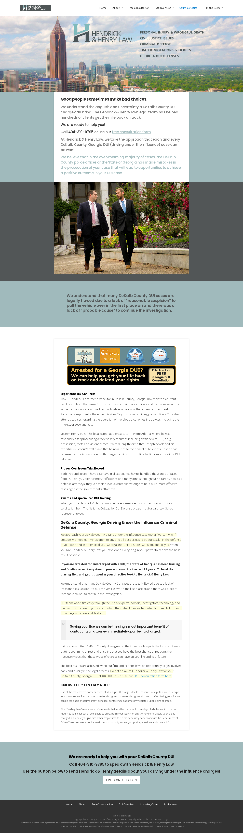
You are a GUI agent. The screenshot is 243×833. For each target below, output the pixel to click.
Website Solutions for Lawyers (149, 819)
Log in (166, 819)
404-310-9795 (91, 764)
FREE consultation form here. (152, 676)
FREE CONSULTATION (121, 780)
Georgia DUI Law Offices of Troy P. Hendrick (109, 819)
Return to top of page (122, 815)
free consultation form (131, 131)
